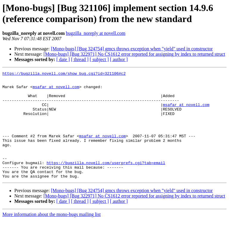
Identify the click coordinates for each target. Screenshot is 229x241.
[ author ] (119, 59)
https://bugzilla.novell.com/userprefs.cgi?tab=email (106, 181)
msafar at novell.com (56, 90)
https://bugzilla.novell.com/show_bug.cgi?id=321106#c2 (64, 74)
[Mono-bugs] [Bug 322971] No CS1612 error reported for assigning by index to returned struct (134, 54)
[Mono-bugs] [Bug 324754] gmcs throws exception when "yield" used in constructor (132, 48)
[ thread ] (80, 59)
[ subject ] (99, 59)
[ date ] (63, 59)
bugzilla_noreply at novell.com (96, 33)
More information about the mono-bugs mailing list (51, 235)
